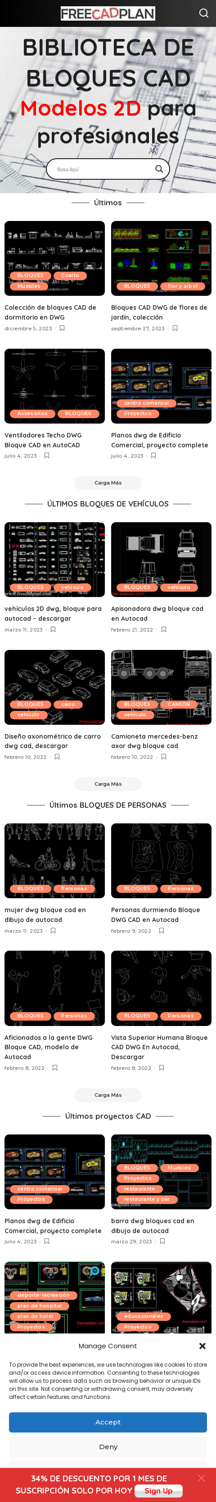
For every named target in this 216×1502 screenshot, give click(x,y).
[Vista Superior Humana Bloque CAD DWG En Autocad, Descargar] (161, 1002)
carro (73, 716)
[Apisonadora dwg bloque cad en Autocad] (161, 571)
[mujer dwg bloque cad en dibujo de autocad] (54, 874)
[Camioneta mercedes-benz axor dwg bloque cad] (161, 699)
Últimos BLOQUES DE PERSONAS (108, 818)
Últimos (108, 202)
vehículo (77, 599)
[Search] (203, 13)
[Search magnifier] (159, 169)
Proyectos (140, 414)
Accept (108, 1422)
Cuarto (75, 275)
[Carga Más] (108, 493)
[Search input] (104, 169)
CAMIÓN (183, 716)
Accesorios (34, 403)
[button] (202, 1346)
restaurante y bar (149, 1215)
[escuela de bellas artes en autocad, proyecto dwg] (161, 1324)
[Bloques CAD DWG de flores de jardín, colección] (161, 258)
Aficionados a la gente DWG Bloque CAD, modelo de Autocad (51, 1060)
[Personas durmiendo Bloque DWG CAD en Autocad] (161, 874)
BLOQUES (32, 275)
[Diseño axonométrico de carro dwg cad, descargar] (54, 699)
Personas (32, 902)
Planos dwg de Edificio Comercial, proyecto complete (148, 445)
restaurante (142, 1204)
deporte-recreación (46, 1320)
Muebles (30, 286)
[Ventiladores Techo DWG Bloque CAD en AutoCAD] (54, 386)
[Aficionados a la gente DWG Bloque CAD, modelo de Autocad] (54, 1002)
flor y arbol (141, 286)
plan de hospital (41, 1331)
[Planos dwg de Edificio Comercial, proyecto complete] (161, 386)
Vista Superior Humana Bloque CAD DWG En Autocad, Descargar (160, 1060)
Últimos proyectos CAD (108, 1131)
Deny (108, 1446)
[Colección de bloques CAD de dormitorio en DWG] (54, 258)
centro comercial (149, 403)
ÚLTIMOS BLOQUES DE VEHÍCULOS (108, 515)
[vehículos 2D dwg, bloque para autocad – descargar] (54, 571)
